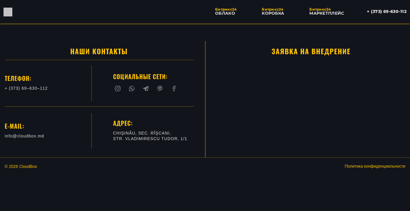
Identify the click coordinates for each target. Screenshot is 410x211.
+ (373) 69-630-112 (386, 11)
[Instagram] (117, 88)
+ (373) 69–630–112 (26, 88)
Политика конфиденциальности (375, 166)
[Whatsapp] (131, 88)
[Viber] (160, 88)
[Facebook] (174, 88)
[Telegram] (146, 88)
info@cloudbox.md (24, 136)
